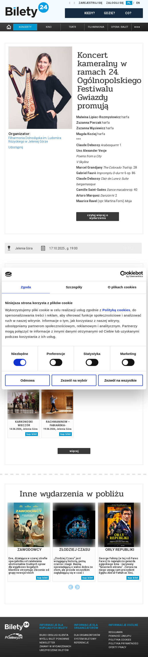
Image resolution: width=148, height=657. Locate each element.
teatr (72, 27)
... (137, 26)
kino (49, 27)
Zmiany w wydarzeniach (55, 646)
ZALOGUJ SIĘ (115, 2)
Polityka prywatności (123, 643)
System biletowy (85, 638)
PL (129, 2)
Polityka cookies (120, 639)
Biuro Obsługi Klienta (53, 635)
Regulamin (116, 632)
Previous (70, 587)
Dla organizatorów (87, 635)
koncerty (25, 27)
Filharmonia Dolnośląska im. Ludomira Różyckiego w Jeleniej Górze (34, 139)
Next (77, 587)
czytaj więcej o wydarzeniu (97, 216)
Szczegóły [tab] (74, 287)
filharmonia (96, 27)
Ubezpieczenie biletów (54, 650)
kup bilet (31, 434)
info (128, 248)
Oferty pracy (117, 647)
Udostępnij (15, 147)
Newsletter (47, 642)
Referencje (81, 642)
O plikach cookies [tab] (122, 287)
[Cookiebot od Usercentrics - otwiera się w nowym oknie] (123, 274)
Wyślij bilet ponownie (54, 638)
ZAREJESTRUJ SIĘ (90, 2)
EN (138, 2)
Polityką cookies (116, 310)
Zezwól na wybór (74, 380)
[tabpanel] (28, 542)
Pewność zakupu (120, 636)
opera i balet (119, 27)
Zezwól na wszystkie (120, 380)
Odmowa (28, 380)
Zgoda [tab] (26, 287)
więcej (74, 451)
